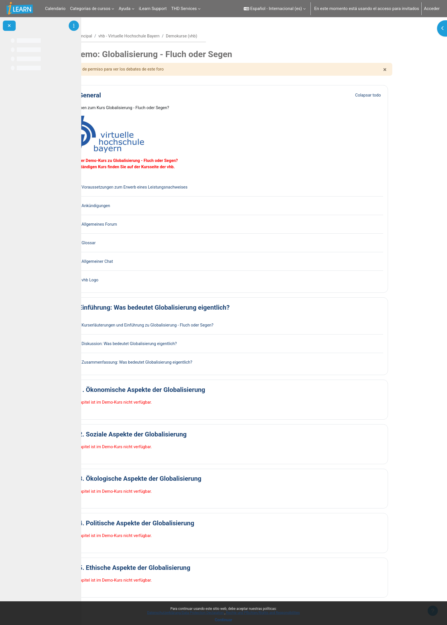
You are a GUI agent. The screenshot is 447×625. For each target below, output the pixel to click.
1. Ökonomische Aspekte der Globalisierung (178, 390)
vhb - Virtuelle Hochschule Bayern (167, 36)
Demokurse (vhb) (222, 36)
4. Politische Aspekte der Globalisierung (172, 525)
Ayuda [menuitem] (124, 8)
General (126, 95)
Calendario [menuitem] (55, 8)
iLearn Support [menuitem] (153, 8)
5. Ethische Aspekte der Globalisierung (171, 569)
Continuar (223, 620)
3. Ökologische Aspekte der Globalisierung (176, 480)
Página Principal (114, 36)
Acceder (432, 8)
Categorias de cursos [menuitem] (90, 8)
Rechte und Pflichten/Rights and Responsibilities (263, 613)
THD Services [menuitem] (184, 8)
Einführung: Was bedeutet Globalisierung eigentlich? (190, 308)
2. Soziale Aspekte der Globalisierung (169, 435)
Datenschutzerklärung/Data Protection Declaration (185, 613)
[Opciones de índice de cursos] (74, 26)
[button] (274, 8)
